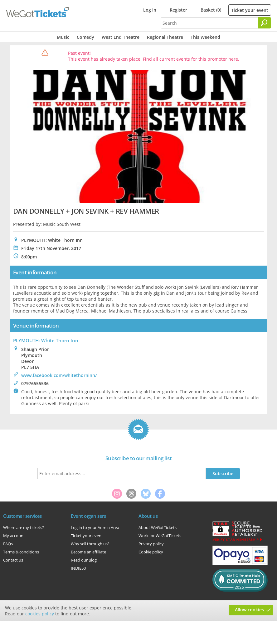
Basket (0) (211, 10)
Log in (149, 10)
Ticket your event (249, 10)
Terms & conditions (21, 552)
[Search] (264, 22)
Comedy (85, 37)
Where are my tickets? (23, 527)
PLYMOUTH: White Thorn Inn (45, 340)
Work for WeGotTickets (159, 535)
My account (14, 535)
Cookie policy (150, 552)
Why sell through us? (90, 544)
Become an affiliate (88, 552)
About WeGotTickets (157, 527)
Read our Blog (84, 560)
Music (63, 37)
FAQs (8, 544)
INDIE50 (78, 568)
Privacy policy (151, 544)
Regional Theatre (165, 37)
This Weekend (205, 37)
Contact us (13, 560)
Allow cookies (249, 610)
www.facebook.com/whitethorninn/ (59, 375)
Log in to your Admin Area (95, 527)
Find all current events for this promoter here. (191, 59)
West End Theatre (120, 37)
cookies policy (39, 614)
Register (178, 10)
